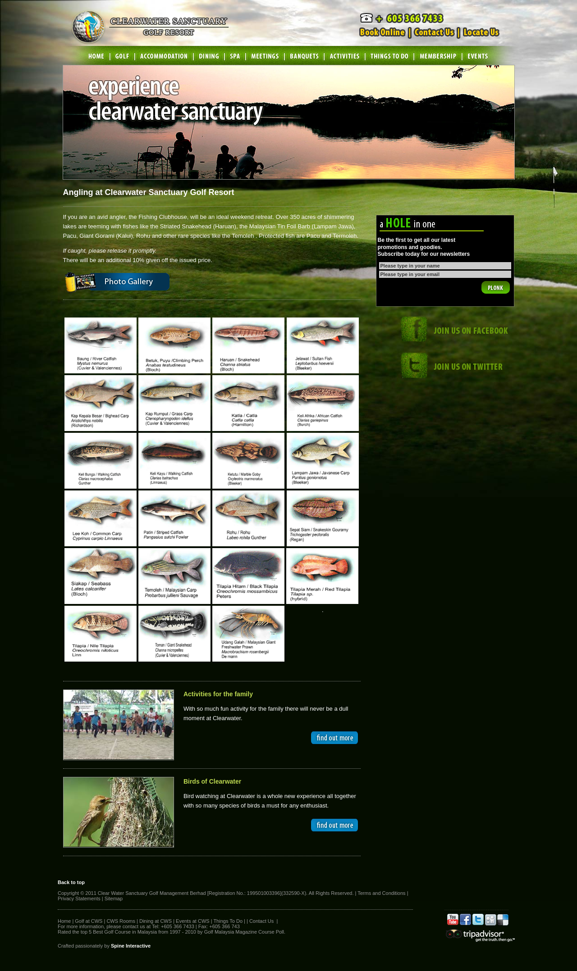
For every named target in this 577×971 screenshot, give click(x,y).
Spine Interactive (131, 945)
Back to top (71, 882)
